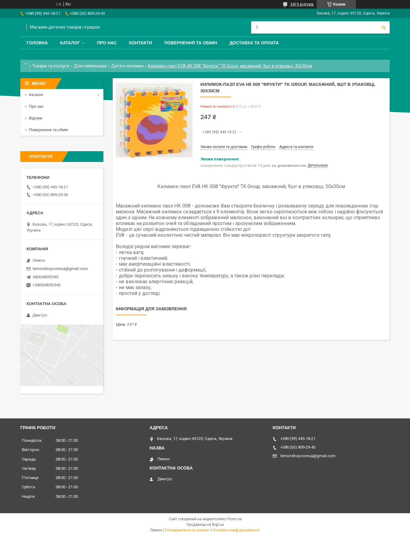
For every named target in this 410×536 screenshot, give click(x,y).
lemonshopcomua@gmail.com (60, 268)
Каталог (70, 42)
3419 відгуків (302, 4)
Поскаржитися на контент (187, 530)
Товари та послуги (50, 65)
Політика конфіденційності (236, 530)
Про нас (107, 42)
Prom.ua (234, 519)
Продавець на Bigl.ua (205, 524)
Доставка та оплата (254, 42)
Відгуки (35, 118)
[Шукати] (383, 27)
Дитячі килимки (127, 65)
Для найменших (90, 65)
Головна (37, 42)
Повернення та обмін (190, 42)
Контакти (140, 42)
